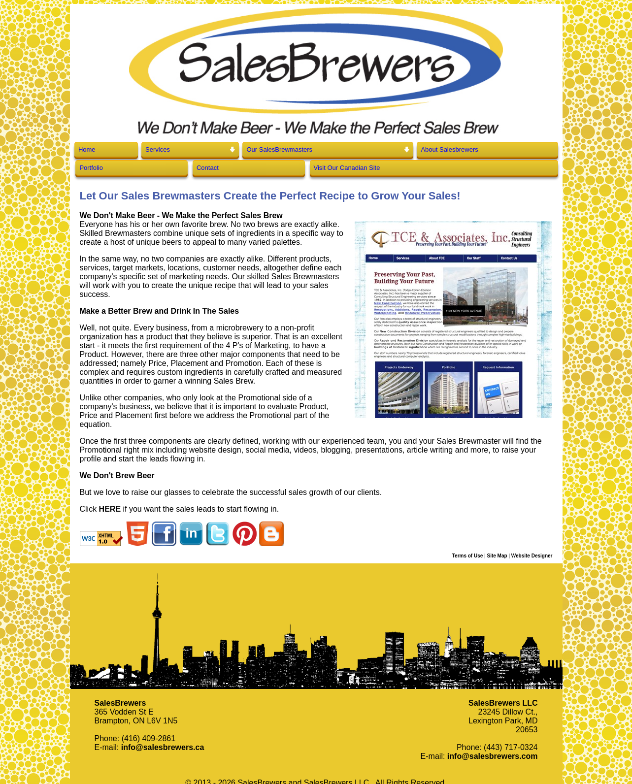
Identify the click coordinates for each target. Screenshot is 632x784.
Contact (208, 167)
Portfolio (91, 167)
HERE (110, 509)
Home (87, 149)
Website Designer (532, 555)
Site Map (497, 555)
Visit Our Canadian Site (347, 167)
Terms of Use (467, 555)
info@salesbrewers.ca (162, 747)
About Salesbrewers (449, 149)
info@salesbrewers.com (492, 756)
